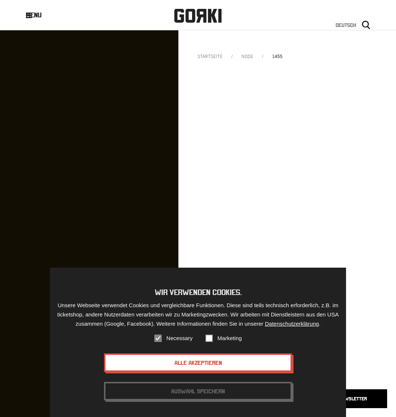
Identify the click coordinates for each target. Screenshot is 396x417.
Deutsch (346, 25)
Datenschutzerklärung (292, 324)
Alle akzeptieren (198, 362)
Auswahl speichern (198, 391)
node (247, 56)
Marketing (230, 338)
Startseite (210, 56)
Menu (39, 15)
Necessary (180, 338)
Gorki (198, 16)
